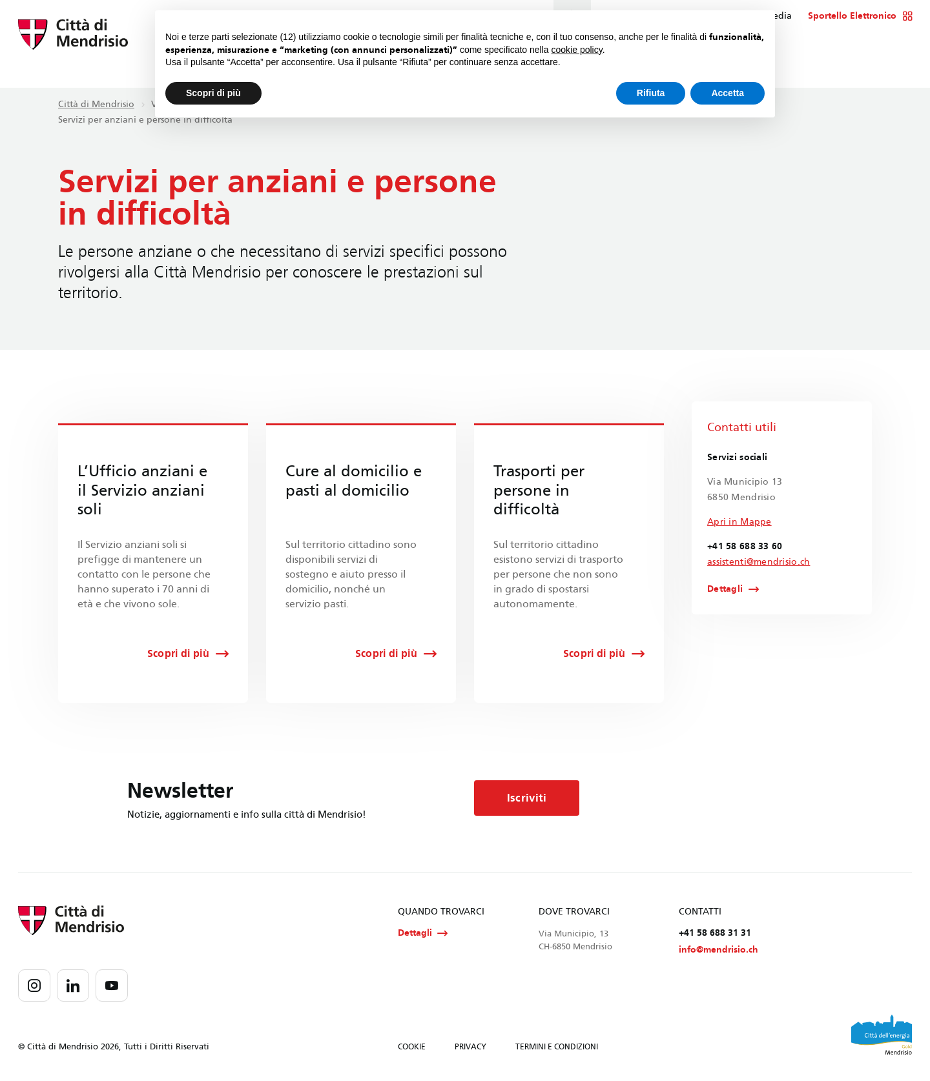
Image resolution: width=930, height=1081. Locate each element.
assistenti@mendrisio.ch (758, 561)
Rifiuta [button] (651, 93)
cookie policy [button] (577, 50)
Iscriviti (528, 798)
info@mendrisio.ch (718, 950)
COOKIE (412, 1047)
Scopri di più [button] (213, 93)
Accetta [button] (727, 93)
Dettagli (725, 589)
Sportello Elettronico (860, 16)
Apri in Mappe (739, 521)
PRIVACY (470, 1047)
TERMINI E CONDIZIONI (556, 1047)
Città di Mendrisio (96, 104)
